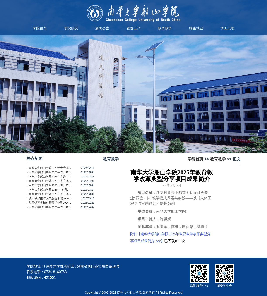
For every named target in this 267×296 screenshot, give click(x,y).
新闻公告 (102, 28)
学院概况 (71, 28)
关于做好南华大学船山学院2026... (50, 198)
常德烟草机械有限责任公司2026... (50, 202)
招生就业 (196, 28)
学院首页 (40, 28)
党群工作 (133, 28)
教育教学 (165, 28)
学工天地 (227, 28)
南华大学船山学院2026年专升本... (50, 167)
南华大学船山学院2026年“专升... (49, 189)
